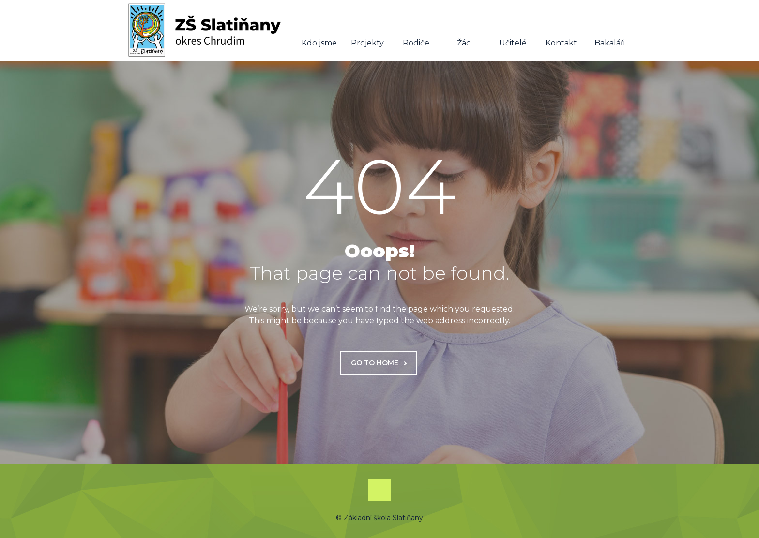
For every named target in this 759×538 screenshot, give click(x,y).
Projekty (367, 31)
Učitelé (513, 31)
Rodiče (416, 31)
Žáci (464, 31)
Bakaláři (609, 31)
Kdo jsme (319, 31)
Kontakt (561, 31)
